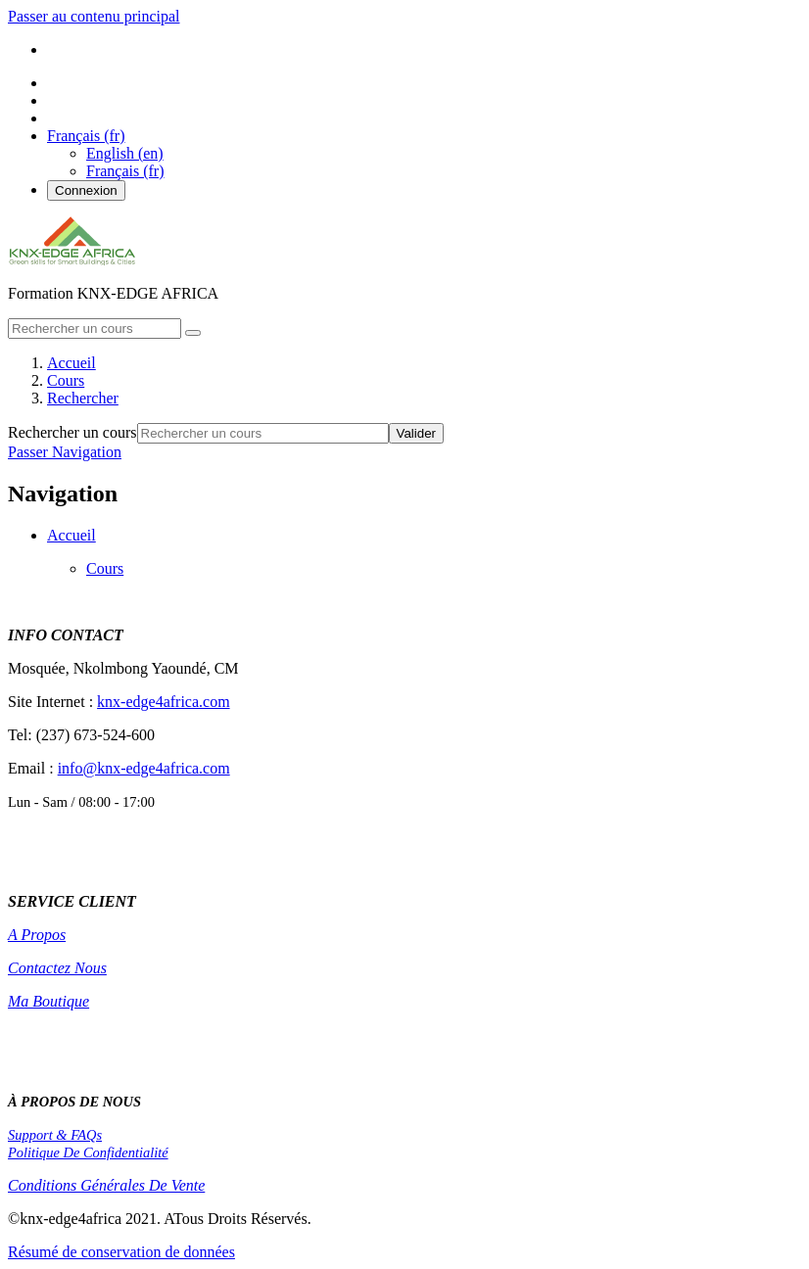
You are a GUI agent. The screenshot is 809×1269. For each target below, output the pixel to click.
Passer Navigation (64, 452)
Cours (104, 568)
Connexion (86, 190)
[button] (86, 135)
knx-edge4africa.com (163, 701)
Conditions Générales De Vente (106, 1185)
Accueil (71, 535)
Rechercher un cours (72, 432)
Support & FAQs (55, 1135)
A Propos (37, 934)
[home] (72, 260)
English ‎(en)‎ (125, 153)
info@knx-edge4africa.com (144, 768)
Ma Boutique (48, 1001)
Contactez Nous (57, 968)
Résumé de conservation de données (121, 1252)
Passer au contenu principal (94, 16)
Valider (417, 433)
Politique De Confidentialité (88, 1152)
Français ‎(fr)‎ (125, 171)
